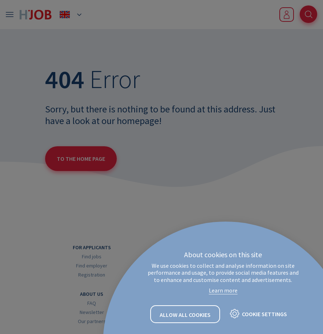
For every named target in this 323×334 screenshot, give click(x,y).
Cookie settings (264, 314)
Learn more (223, 290)
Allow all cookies (185, 314)
